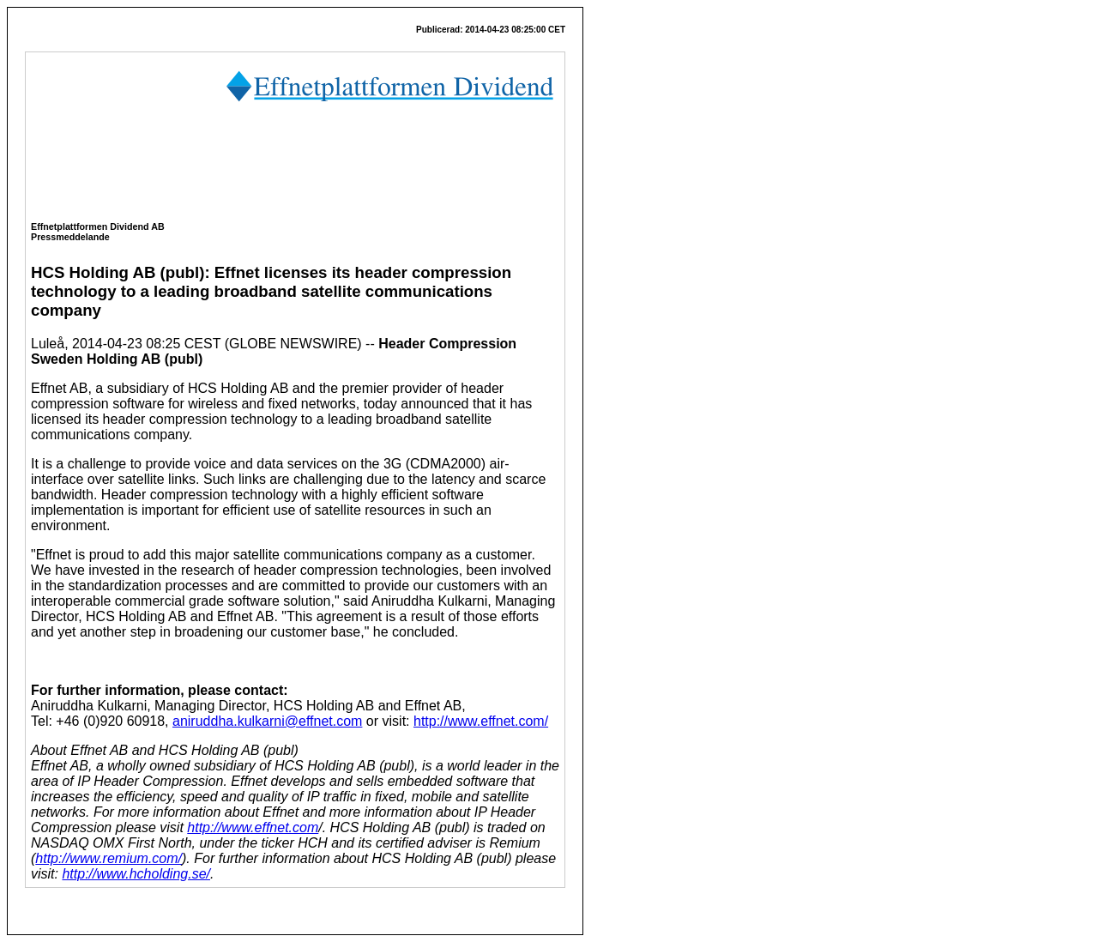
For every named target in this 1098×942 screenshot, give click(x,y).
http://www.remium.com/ (108, 858)
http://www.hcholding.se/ (136, 874)
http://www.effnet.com (252, 827)
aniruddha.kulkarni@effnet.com (267, 721)
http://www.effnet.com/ (480, 721)
